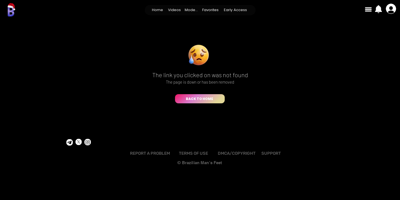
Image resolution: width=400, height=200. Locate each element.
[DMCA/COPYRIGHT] (236, 153)
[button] (174, 10)
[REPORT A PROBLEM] (150, 153)
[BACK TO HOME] (200, 98)
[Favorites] (210, 10)
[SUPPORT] (271, 153)
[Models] (191, 10)
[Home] (157, 10)
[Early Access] (235, 10)
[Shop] (69, 142)
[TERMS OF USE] (193, 153)
